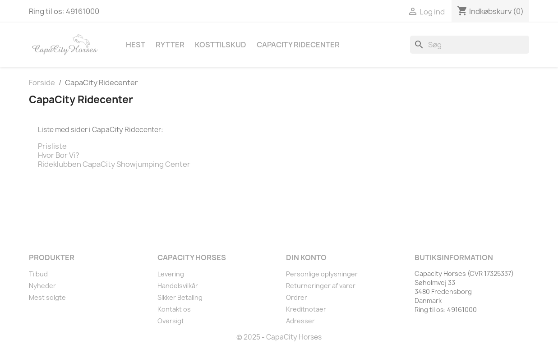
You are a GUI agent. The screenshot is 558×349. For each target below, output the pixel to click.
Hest (135, 45)
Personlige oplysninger (322, 274)
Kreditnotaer (306, 309)
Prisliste (52, 146)
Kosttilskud (220, 45)
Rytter (170, 45)
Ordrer (296, 297)
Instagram (78, 219)
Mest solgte (47, 297)
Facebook (39, 219)
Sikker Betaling (180, 297)
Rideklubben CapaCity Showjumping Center (114, 164)
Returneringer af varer (320, 285)
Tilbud (38, 274)
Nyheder (42, 285)
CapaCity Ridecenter (298, 45)
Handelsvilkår (177, 285)
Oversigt (170, 321)
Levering (170, 274)
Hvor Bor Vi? (58, 155)
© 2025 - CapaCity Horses (279, 337)
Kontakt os (174, 309)
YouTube (59, 219)
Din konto (306, 257)
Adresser (300, 321)
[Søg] (469, 45)
